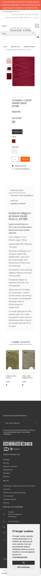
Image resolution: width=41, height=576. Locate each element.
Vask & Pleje (16, 118)
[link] (19, 557)
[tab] (17, 190)
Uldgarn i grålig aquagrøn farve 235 (27, 377)
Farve (14, 137)
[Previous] (10, 369)
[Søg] (18, 33)
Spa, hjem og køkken (10, 466)
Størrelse (15, 147)
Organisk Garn (8, 470)
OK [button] (24, 563)
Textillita (12, 373)
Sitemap (6, 503)
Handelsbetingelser (10, 499)
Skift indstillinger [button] (23, 567)
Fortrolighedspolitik (19, 557)
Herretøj (6, 463)
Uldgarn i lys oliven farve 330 (11, 377)
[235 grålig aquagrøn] (22, 384)
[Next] (31, 369)
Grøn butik (6, 489)
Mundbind (6, 473)
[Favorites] (5, 572)
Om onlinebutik (8, 496)
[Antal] (15, 159)
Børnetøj (6, 476)
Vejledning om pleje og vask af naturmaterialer (19, 486)
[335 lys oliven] (6, 384)
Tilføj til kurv (25, 159)
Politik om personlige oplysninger (14, 492)
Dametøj (6, 460)
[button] (19, 165)
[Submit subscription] (34, 423)
